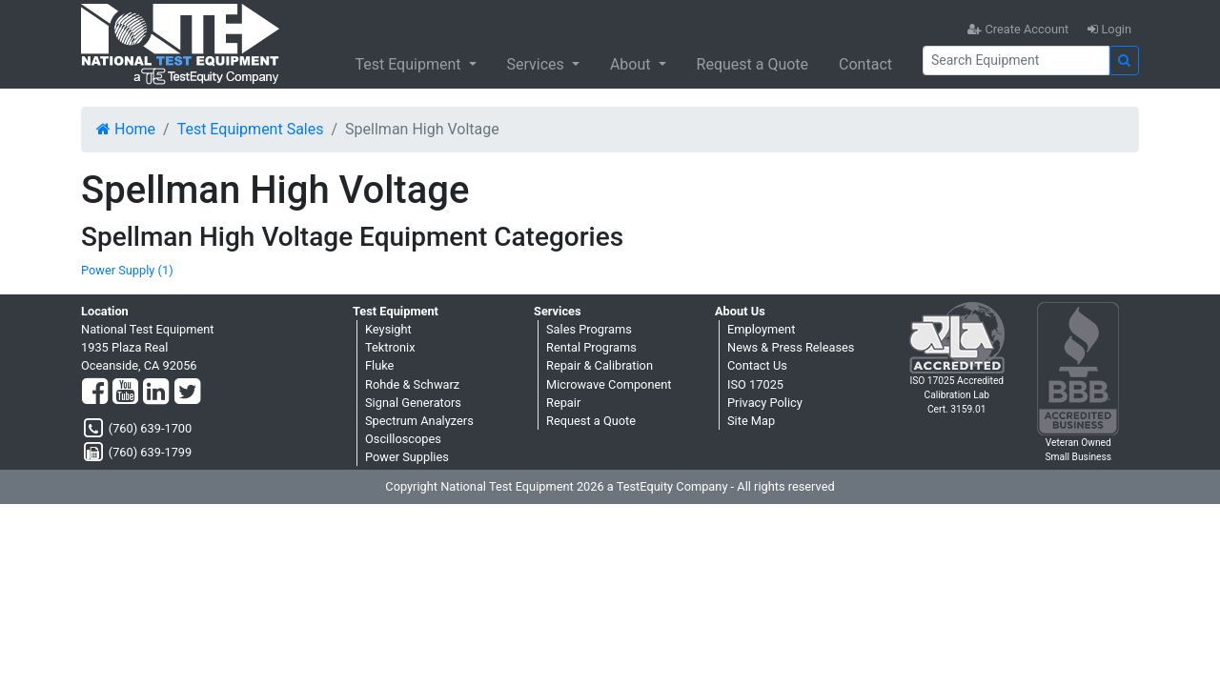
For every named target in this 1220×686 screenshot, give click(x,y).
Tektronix (390, 347)
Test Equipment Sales (250, 129)
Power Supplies (407, 457)
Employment (761, 329)
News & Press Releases (790, 347)
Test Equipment (409, 64)
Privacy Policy (765, 402)
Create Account (1017, 29)
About (632, 64)
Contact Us (757, 365)
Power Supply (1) (127, 270)
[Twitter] (187, 392)
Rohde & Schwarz (412, 384)
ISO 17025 (755, 384)
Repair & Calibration (599, 365)
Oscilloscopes (403, 439)
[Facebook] (95, 392)
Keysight (388, 329)
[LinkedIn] (156, 392)
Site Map (751, 421)
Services (537, 64)
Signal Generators (413, 402)
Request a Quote (753, 64)
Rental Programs (591, 347)
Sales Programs (589, 329)
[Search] (1016, 60)
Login (1109, 29)
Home (125, 129)
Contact (865, 64)
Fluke (379, 365)
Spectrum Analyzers (419, 421)
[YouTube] (125, 392)
